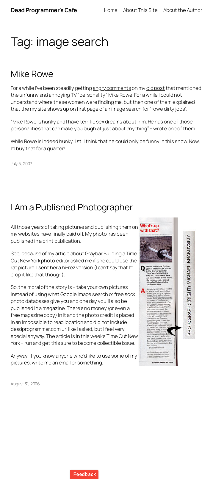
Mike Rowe (32, 74)
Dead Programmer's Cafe (44, 10)
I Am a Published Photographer (72, 207)
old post (155, 87)
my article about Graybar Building (85, 253)
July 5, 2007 (21, 163)
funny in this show (166, 141)
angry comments (112, 87)
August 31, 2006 (25, 383)
